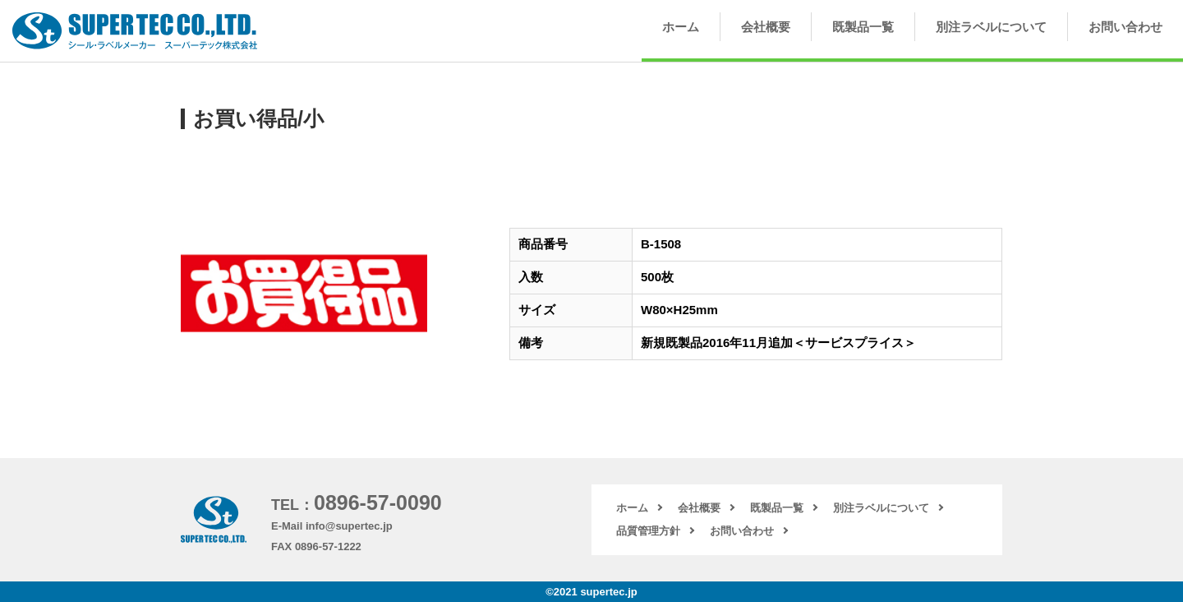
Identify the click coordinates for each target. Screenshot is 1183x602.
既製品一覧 (863, 27)
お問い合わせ (1125, 27)
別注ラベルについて (991, 27)
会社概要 (765, 27)
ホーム (680, 27)
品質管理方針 (648, 531)
